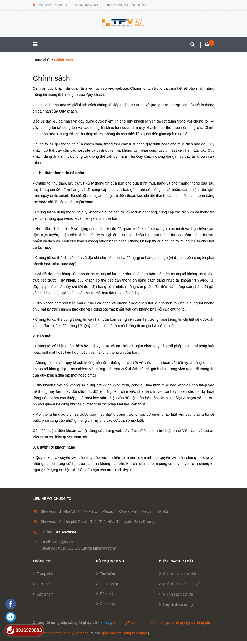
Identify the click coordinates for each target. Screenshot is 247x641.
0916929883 (66, 532)
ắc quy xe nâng (76, 633)
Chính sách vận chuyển (182, 584)
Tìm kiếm (107, 574)
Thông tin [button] (42, 561)
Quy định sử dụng (178, 604)
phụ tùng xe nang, (48, 633)
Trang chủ (45, 574)
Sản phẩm (45, 594)
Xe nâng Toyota (125, 622)
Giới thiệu (45, 584)
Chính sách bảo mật (179, 574)
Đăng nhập (109, 584)
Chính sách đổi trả (178, 594)
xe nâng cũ (200, 622)
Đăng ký (106, 594)
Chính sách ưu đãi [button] (176, 561)
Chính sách (51, 78)
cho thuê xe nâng (153, 622)
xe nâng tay (179, 622)
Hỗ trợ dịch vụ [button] (110, 561)
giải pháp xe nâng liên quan (124, 633)
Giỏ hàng (107, 604)
